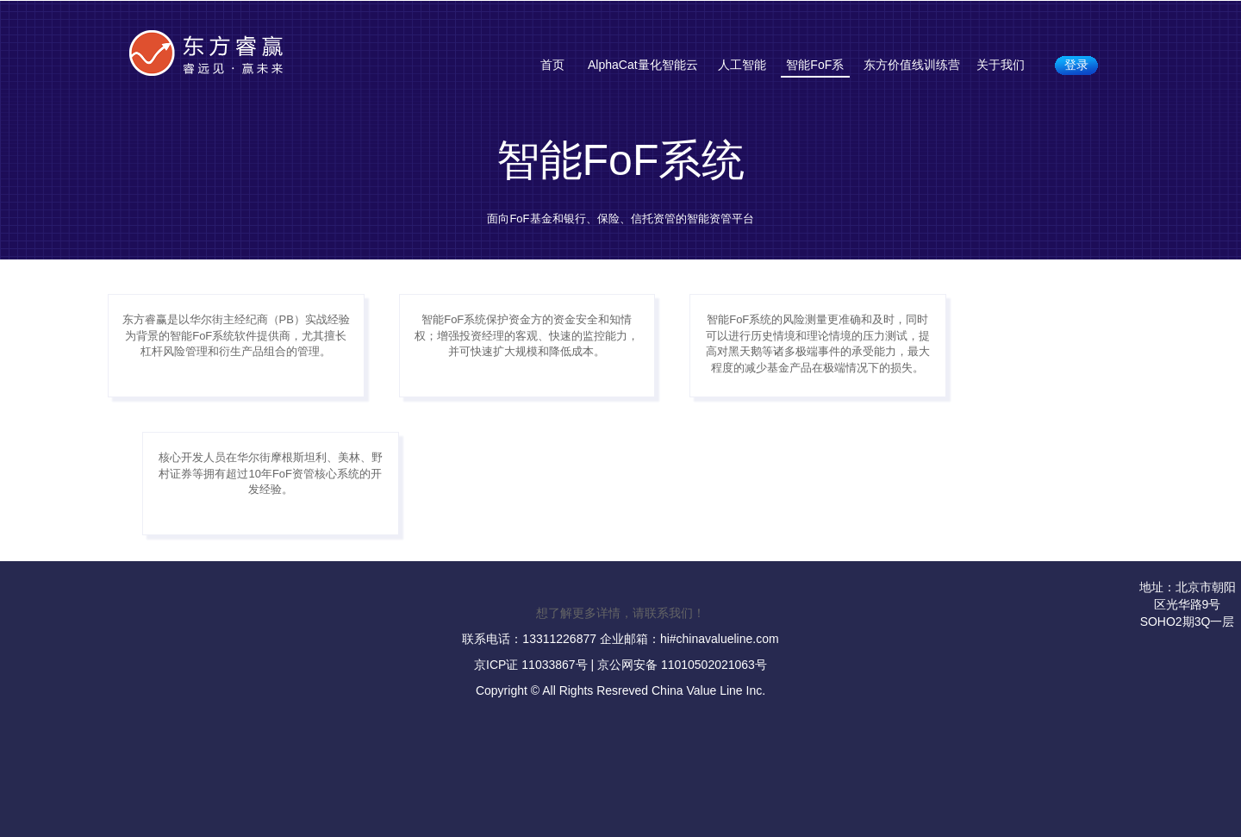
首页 (552, 65)
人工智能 (742, 65)
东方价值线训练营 (912, 65)
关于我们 (1000, 65)
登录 (1076, 65)
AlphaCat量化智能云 (643, 65)
